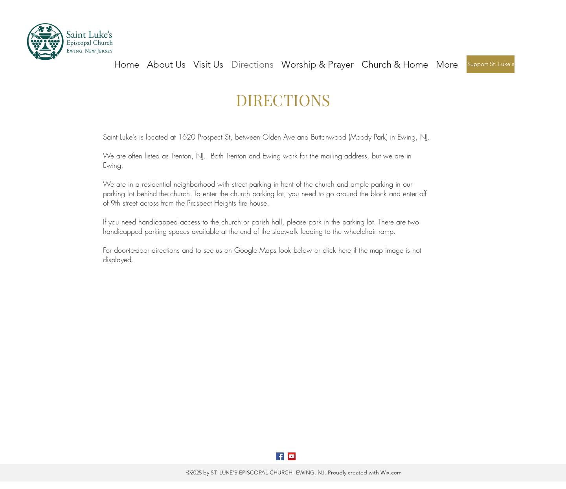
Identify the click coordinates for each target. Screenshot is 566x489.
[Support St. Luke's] (491, 64)
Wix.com (390, 472)
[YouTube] (292, 456)
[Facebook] (280, 456)
